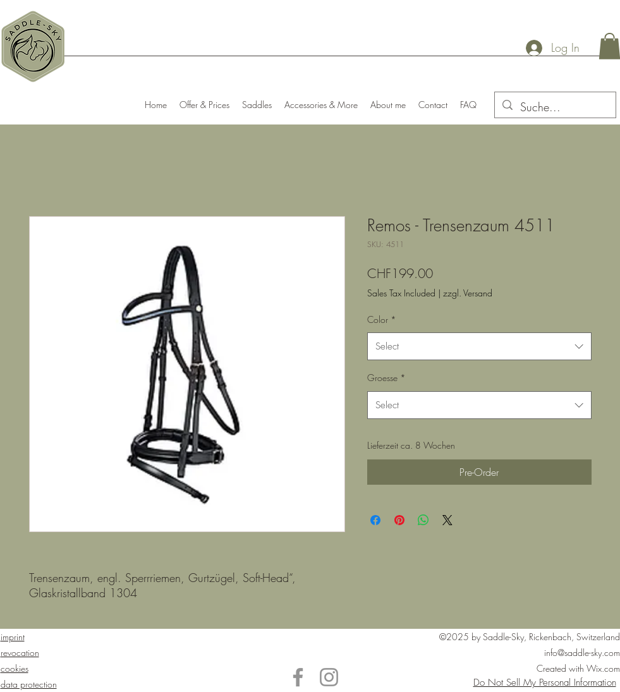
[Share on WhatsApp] (423, 520)
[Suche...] (554, 107)
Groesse (386, 378)
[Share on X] (447, 520)
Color (381, 319)
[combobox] (479, 346)
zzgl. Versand (467, 293)
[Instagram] (329, 677)
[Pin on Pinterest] (399, 520)
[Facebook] (298, 677)
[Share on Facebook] (375, 520)
